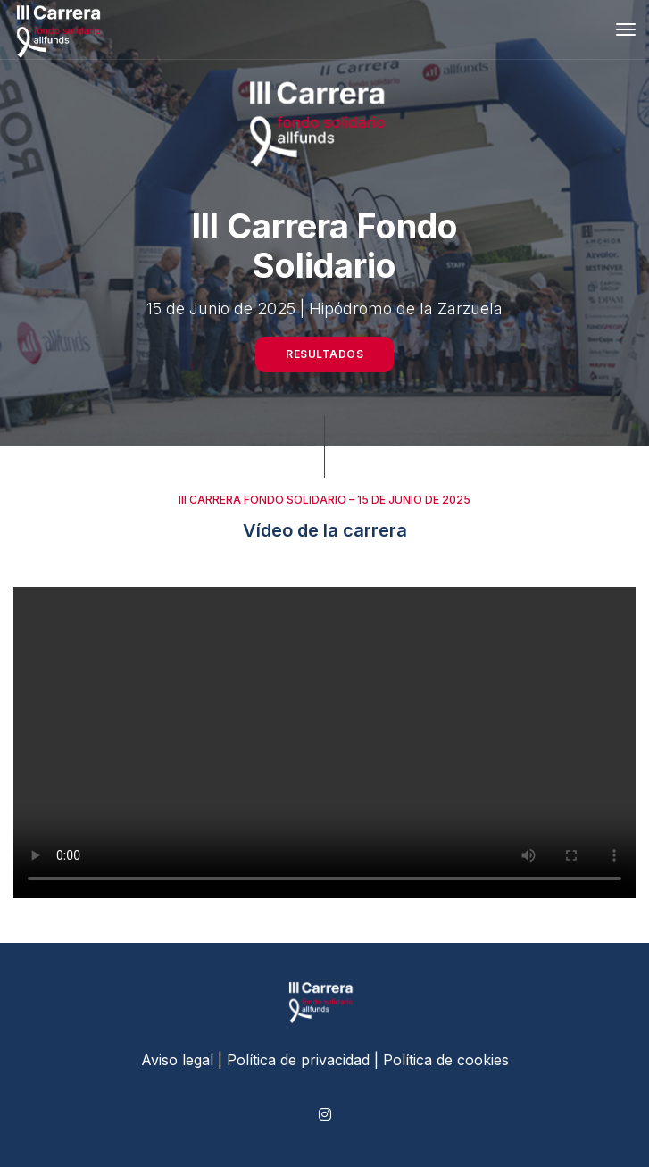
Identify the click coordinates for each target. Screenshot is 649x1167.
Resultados (324, 354)
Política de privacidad (298, 1060)
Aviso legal (177, 1060)
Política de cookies (446, 1060)
